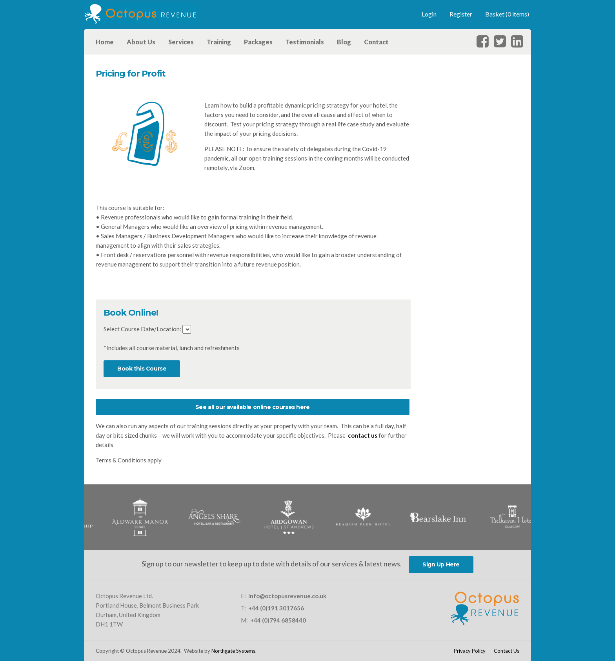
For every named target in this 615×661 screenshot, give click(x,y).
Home (105, 42)
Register (460, 14)
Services (181, 42)
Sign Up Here (441, 564)
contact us (362, 435)
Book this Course (141, 368)
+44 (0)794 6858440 (278, 620)
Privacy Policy (470, 651)
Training (219, 42)
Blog (344, 42)
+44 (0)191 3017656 (276, 608)
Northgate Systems (233, 651)
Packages (258, 42)
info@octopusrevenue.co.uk (287, 595)
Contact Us (506, 651)
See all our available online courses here (252, 407)
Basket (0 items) (507, 14)
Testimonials (305, 42)
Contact (376, 42)
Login (429, 14)
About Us (141, 42)
